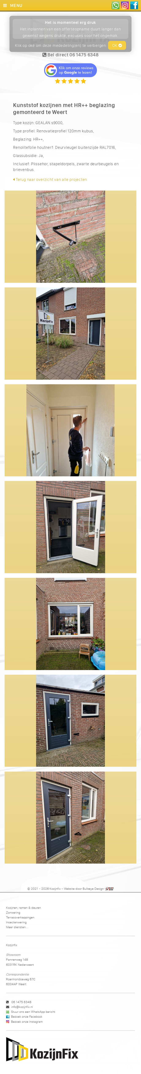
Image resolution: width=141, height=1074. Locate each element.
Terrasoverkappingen (20, 917)
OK (117, 45)
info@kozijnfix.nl (22, 1007)
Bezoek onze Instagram (27, 1022)
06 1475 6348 (21, 1002)
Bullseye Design (93, 889)
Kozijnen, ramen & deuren (23, 908)
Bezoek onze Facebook (26, 1016)
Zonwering (13, 912)
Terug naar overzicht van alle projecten (50, 179)
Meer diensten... (17, 927)
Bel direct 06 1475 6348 (70, 54)
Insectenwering (16, 922)
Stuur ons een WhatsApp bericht (33, 1012)
